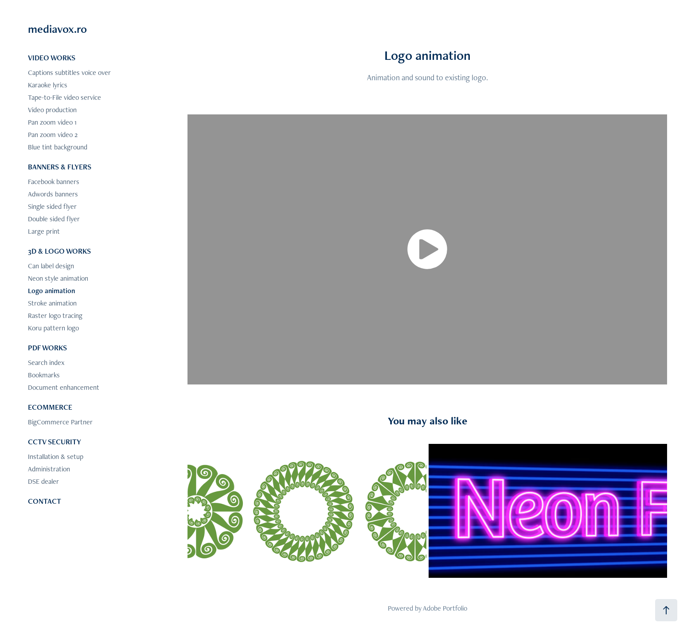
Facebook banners (53, 181)
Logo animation (51, 290)
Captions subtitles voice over (69, 72)
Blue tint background (57, 147)
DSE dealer (43, 481)
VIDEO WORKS (51, 58)
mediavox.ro (57, 28)
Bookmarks (44, 375)
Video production (52, 109)
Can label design (51, 265)
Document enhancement (63, 387)
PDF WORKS (47, 348)
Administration (49, 469)
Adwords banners (53, 194)
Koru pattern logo (53, 328)
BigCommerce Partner (60, 422)
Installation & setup (55, 456)
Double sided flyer (54, 218)
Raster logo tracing (55, 315)
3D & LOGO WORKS (59, 251)
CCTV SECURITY (54, 442)
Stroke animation (52, 303)
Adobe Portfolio (445, 608)
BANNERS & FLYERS (59, 167)
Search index (46, 362)
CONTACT (44, 501)
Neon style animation (58, 278)
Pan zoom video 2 (53, 134)
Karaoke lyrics (47, 85)
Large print (44, 231)
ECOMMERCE (50, 407)
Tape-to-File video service (64, 97)
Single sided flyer (52, 206)
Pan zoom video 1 (52, 122)
